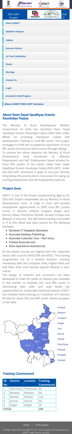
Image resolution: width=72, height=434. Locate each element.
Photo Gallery (42, 424)
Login (8, 88)
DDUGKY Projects (15, 31)
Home (26, 424)
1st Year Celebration (16, 56)
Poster (9, 64)
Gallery (9, 40)
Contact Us (11, 80)
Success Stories (14, 48)
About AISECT (13, 23)
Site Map (10, 72)
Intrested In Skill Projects (18, 96)
